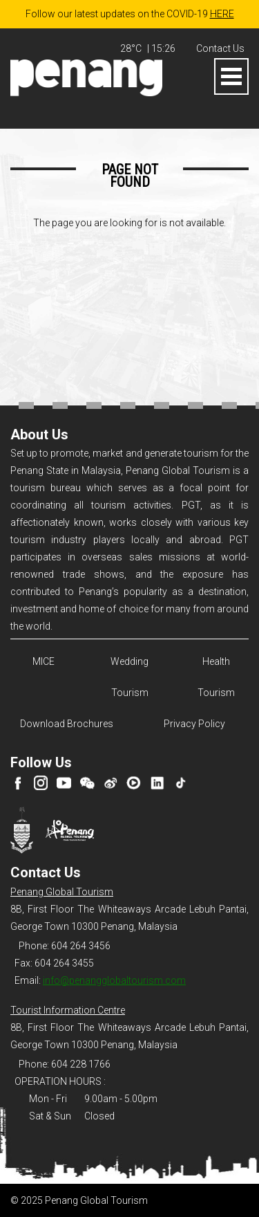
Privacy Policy (194, 723)
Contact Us (220, 48)
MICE (43, 661)
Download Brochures (64, 723)
